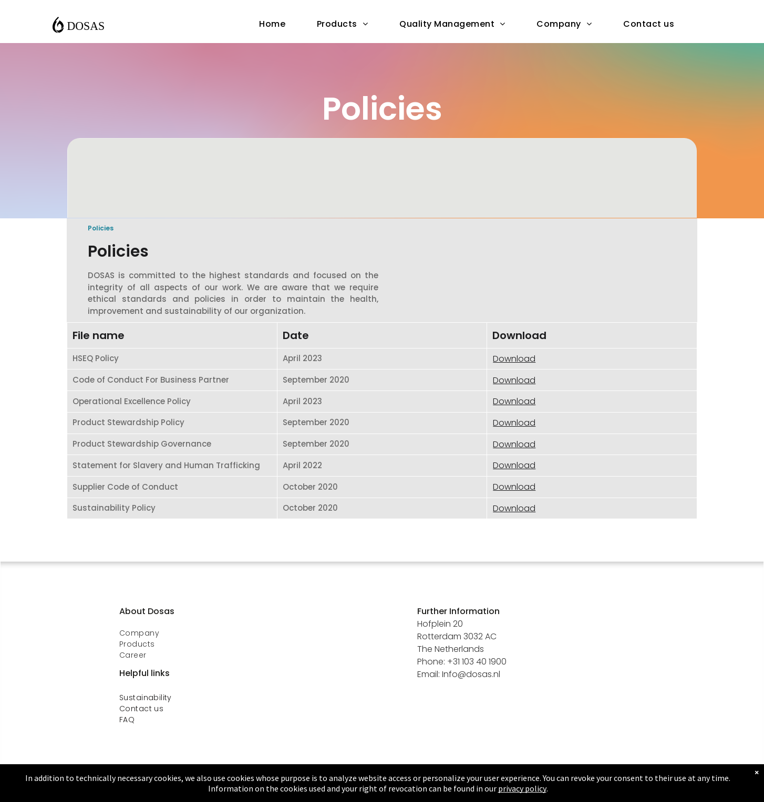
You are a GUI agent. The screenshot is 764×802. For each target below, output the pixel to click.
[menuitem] (272, 24)
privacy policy (522, 788)
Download (514, 359)
